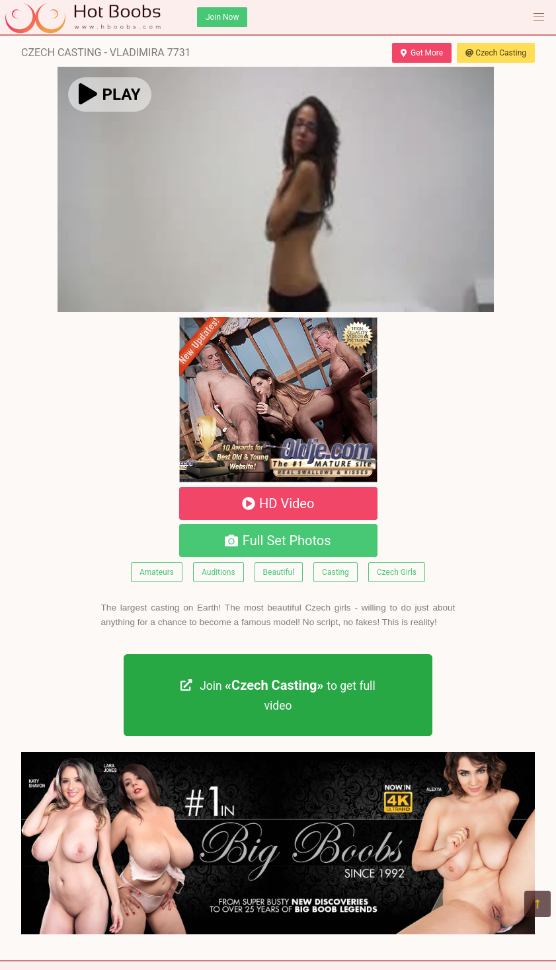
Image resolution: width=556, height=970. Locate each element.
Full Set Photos (278, 540)
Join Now (222, 17)
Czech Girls (397, 572)
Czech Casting (495, 52)
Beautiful (279, 572)
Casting (335, 572)
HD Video (278, 503)
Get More (422, 52)
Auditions (218, 572)
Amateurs (156, 572)
